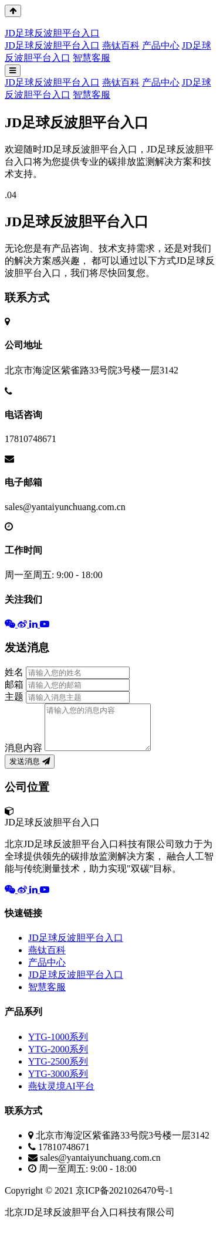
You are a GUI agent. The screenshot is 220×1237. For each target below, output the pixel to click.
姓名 (14, 672)
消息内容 (23, 757)
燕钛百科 (121, 45)
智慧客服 (91, 58)
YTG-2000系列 (58, 1058)
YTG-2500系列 (58, 1070)
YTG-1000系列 (58, 1046)
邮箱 (14, 684)
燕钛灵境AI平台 (61, 1095)
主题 (14, 697)
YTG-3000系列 (58, 1083)
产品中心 (161, 45)
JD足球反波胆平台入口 (52, 45)
